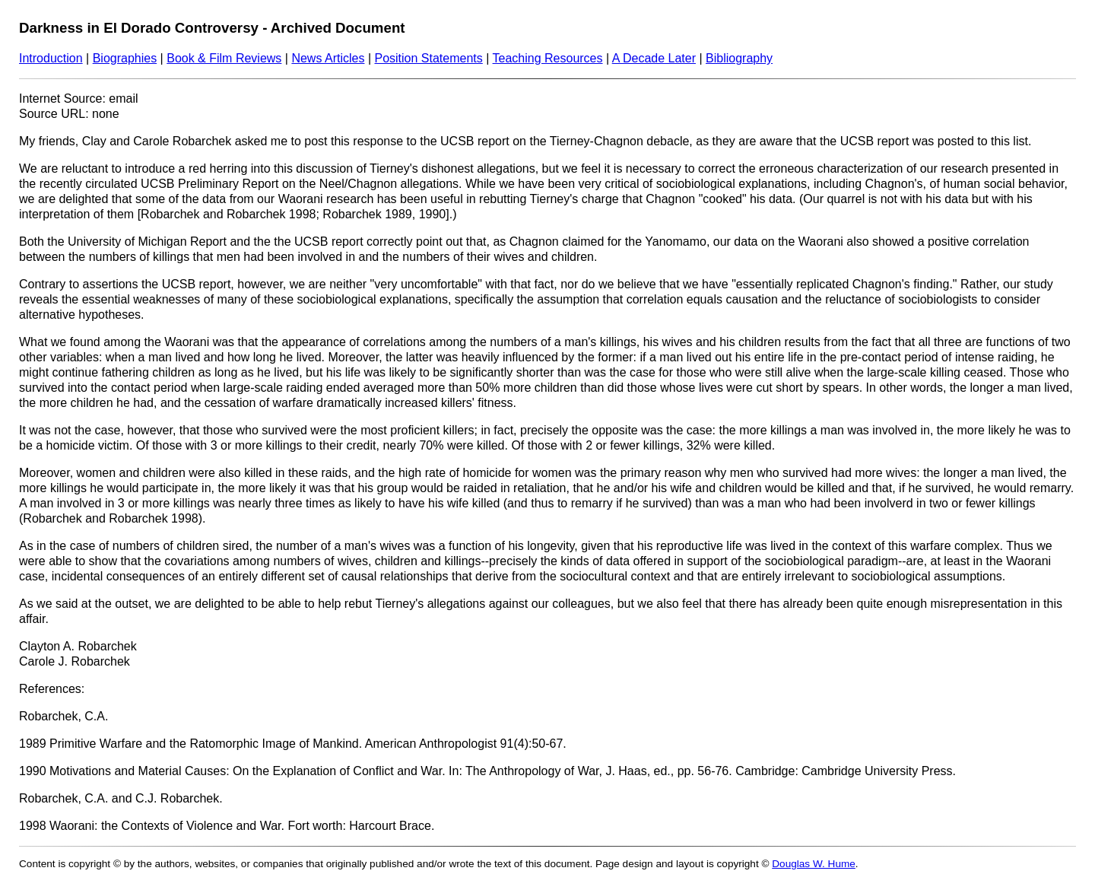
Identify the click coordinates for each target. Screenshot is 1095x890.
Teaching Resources (548, 58)
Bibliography (739, 58)
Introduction (51, 58)
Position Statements (428, 58)
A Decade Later (654, 58)
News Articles (327, 58)
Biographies (125, 58)
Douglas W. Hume (813, 863)
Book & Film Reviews (224, 58)
